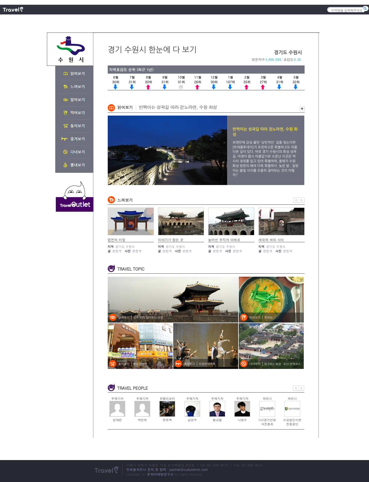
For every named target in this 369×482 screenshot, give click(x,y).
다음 (302, 200)
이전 (296, 200)
